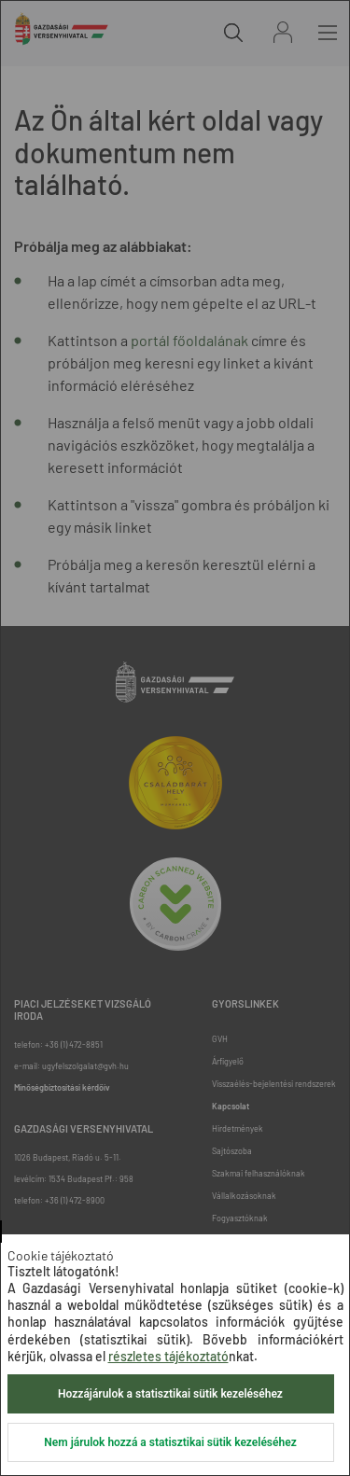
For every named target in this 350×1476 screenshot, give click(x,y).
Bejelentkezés (282, 32)
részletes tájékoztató (168, 1356)
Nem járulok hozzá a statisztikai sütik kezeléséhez (170, 1442)
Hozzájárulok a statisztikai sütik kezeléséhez (170, 1393)
